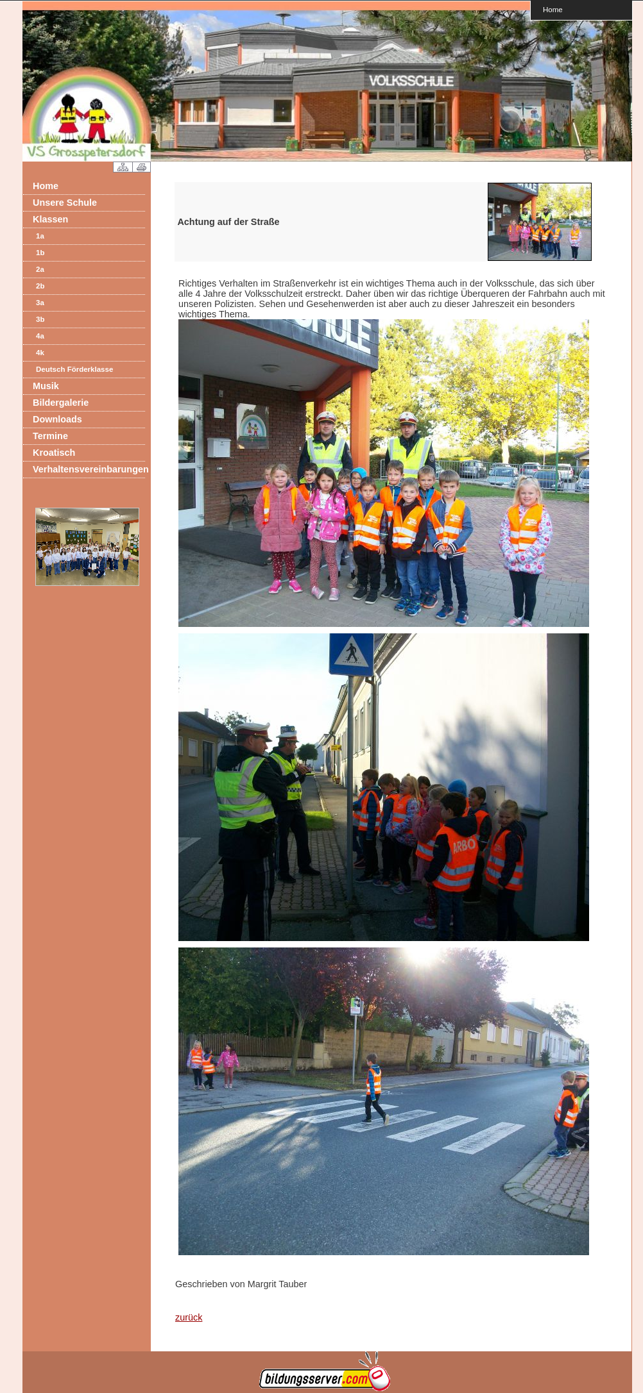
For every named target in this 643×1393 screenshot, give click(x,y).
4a (40, 336)
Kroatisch (54, 452)
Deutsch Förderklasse (74, 369)
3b (40, 319)
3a (40, 302)
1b (40, 252)
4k (40, 352)
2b (40, 286)
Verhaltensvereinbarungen (89, 469)
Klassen (50, 219)
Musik (46, 386)
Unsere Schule (65, 202)
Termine (50, 436)
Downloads (57, 419)
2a (40, 269)
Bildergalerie (61, 402)
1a (40, 236)
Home (553, 9)
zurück (188, 1317)
